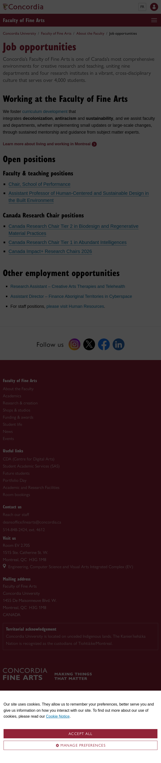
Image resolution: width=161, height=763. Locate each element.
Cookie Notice (58, 716)
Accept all (81, 733)
